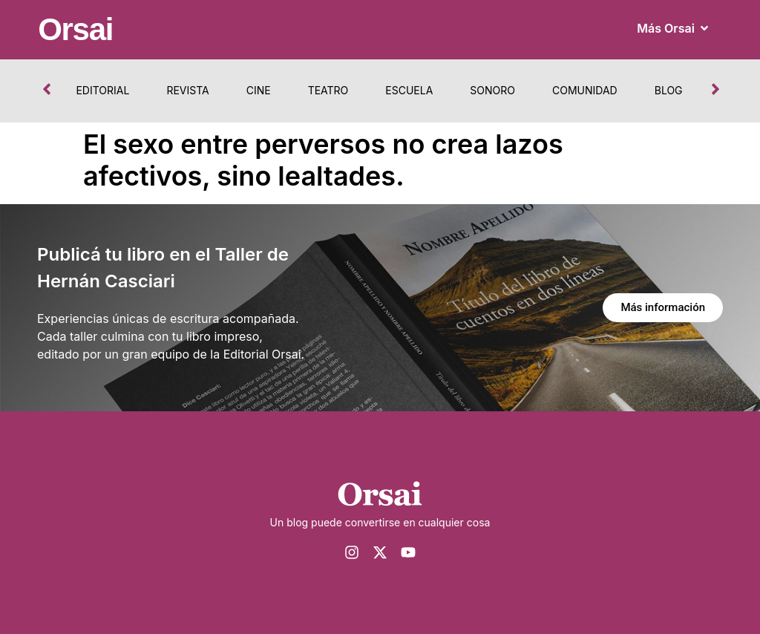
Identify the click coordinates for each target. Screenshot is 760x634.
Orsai (75, 29)
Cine (258, 90)
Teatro (328, 90)
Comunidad (585, 90)
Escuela (409, 90)
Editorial (102, 90)
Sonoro (492, 90)
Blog (669, 90)
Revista (187, 90)
